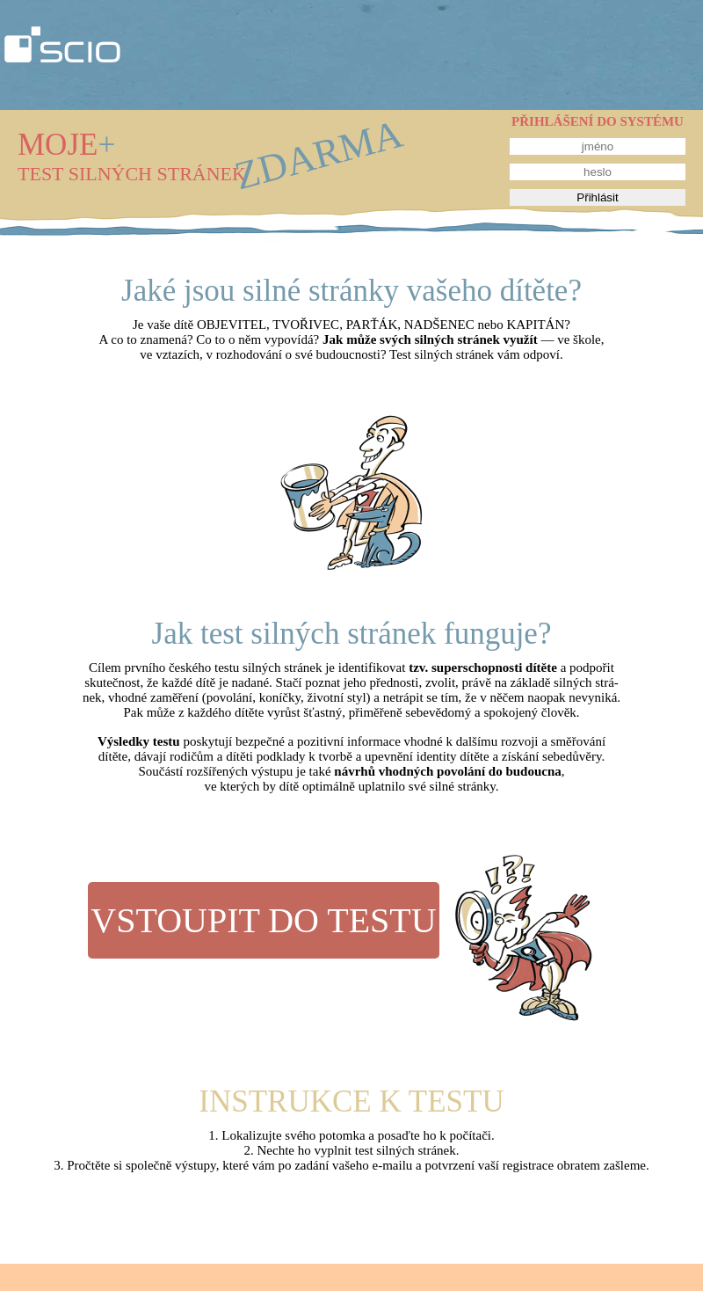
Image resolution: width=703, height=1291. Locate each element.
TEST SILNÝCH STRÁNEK (132, 174)
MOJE (66, 145)
